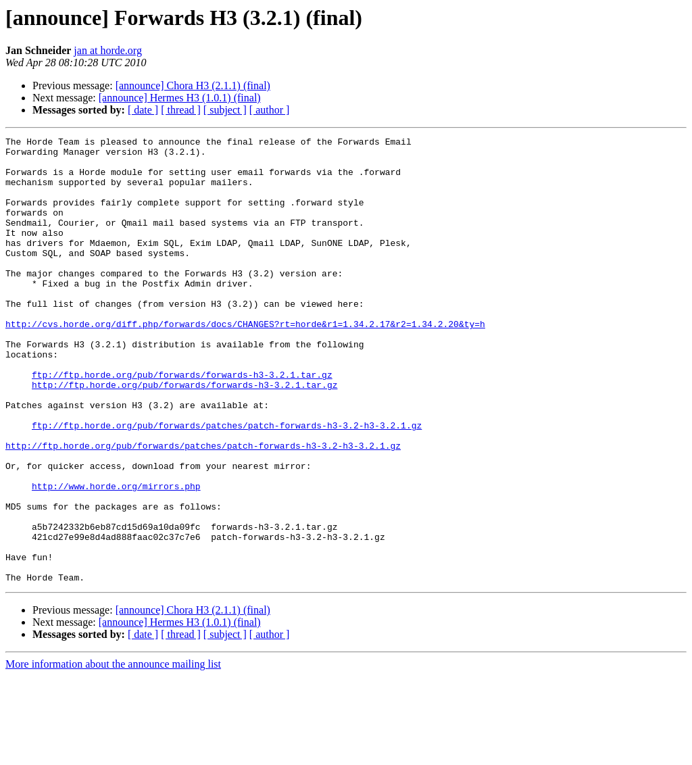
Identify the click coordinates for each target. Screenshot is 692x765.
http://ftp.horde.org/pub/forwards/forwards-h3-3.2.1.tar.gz (184, 435)
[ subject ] (225, 110)
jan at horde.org (108, 50)
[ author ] (269, 110)
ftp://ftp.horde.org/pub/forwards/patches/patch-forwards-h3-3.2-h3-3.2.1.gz (227, 484)
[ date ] (143, 110)
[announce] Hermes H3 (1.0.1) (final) (180, 97)
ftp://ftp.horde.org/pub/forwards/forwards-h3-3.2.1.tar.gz (182, 423)
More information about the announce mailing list (113, 753)
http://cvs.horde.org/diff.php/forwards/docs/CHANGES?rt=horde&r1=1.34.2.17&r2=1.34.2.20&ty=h (245, 362)
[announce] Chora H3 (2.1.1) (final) (193, 85)
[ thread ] (181, 110)
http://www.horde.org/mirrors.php (116, 557)
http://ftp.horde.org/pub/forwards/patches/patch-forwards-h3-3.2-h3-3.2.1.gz (203, 508)
